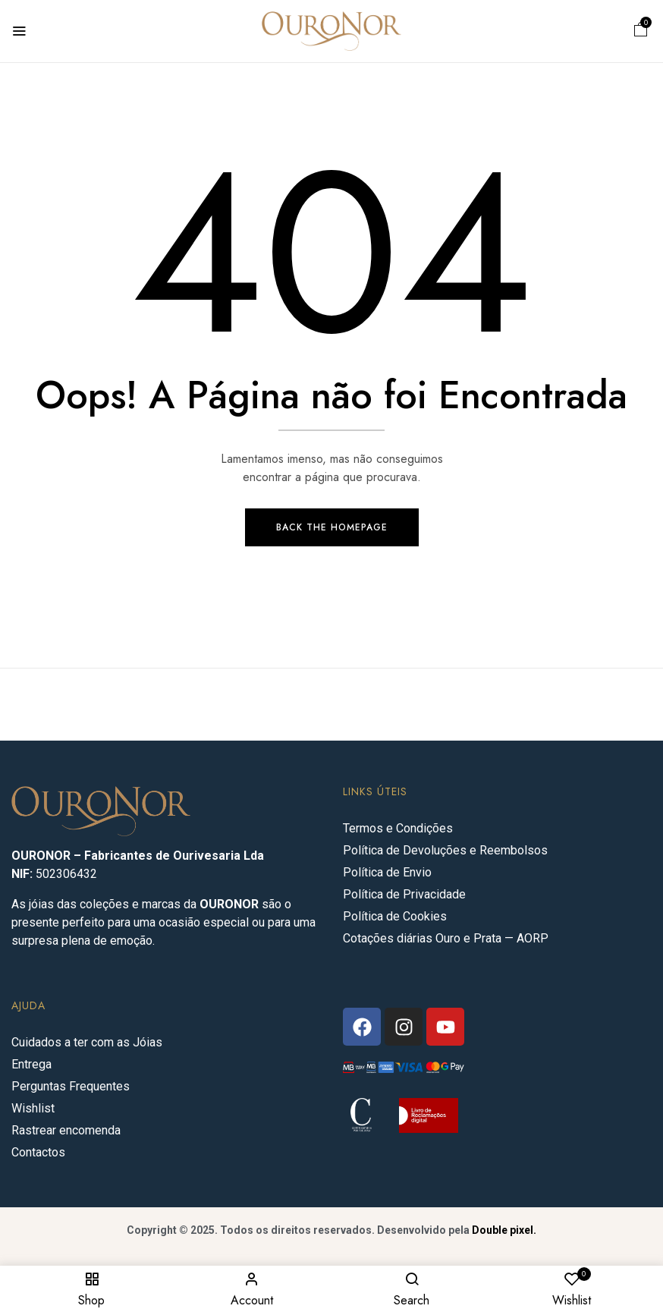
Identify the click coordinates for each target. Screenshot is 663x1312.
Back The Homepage (332, 528)
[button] (641, 31)
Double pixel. (504, 1231)
